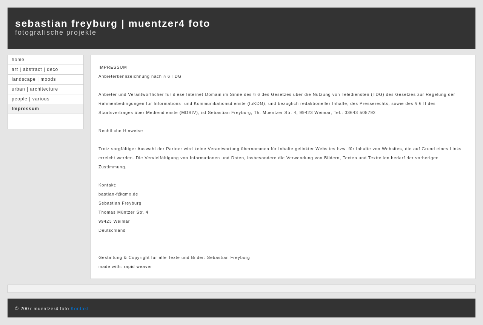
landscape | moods (34, 79)
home (18, 59)
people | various (31, 99)
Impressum (25, 108)
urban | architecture (35, 89)
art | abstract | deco (35, 69)
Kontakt (80, 308)
